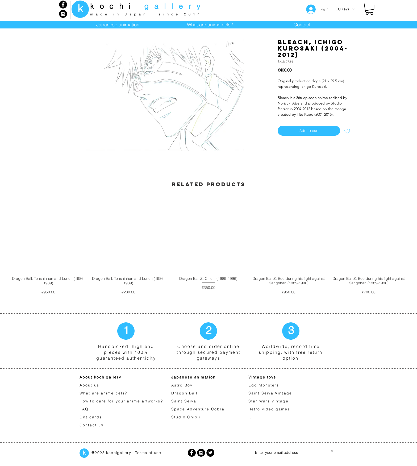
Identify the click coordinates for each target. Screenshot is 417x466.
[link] (369, 9)
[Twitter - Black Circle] (210, 453)
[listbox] (345, 9)
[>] (331, 451)
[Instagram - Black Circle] (63, 14)
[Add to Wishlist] (347, 131)
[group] (208, 253)
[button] (345, 9)
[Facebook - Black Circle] (63, 5)
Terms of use (148, 452)
